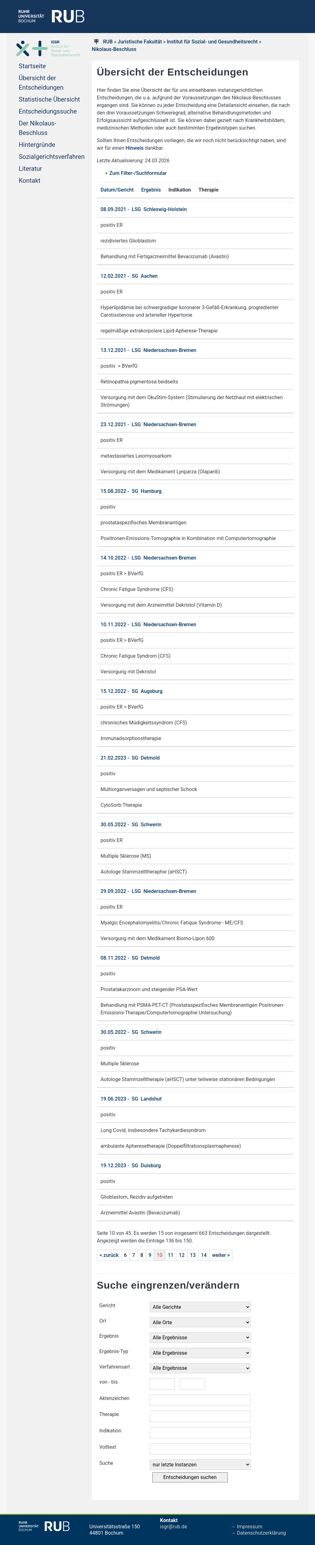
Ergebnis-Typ (113, 1351)
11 (170, 1255)
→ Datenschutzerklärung (258, 1533)
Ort (102, 1321)
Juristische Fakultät (140, 42)
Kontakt (30, 180)
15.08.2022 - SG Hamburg (131, 491)
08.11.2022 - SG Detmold (130, 958)
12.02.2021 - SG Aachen (129, 276)
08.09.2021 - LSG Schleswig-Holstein (144, 209)
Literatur (30, 168)
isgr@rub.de (173, 1527)
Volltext (107, 1447)
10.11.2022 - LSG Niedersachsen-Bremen (148, 624)
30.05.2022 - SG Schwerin (131, 825)
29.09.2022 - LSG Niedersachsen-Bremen (148, 891)
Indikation (110, 1431)
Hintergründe (37, 144)
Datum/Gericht (117, 190)
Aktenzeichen (114, 1398)
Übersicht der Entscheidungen (41, 82)
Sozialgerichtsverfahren (52, 156)
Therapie (109, 1414)
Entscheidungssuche (48, 111)
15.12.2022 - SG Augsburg (132, 691)
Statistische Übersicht (49, 99)
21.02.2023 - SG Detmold (130, 758)
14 (204, 1255)
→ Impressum (246, 1527)
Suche (106, 1463)
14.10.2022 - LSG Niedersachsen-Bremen (148, 558)
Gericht (107, 1305)
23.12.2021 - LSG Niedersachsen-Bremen (148, 424)
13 (193, 1255)
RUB (108, 42)
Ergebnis (151, 190)
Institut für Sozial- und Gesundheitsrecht (212, 42)
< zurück (109, 1255)
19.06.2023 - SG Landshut (131, 1099)
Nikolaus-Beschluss (114, 49)
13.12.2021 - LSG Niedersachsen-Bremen (148, 350)
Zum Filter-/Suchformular (138, 173)
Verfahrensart (114, 1367)
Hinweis (134, 148)
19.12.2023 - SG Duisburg (131, 1166)
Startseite (32, 66)
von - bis (108, 1382)
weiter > (221, 1255)
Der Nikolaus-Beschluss (37, 128)
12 (181, 1255)
